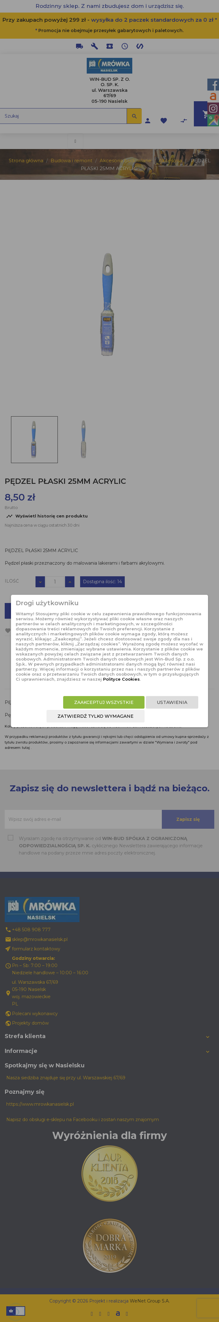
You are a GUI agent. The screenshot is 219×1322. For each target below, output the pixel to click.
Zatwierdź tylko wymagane (95, 716)
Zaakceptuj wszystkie (104, 702)
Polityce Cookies (121, 679)
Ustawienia (172, 702)
